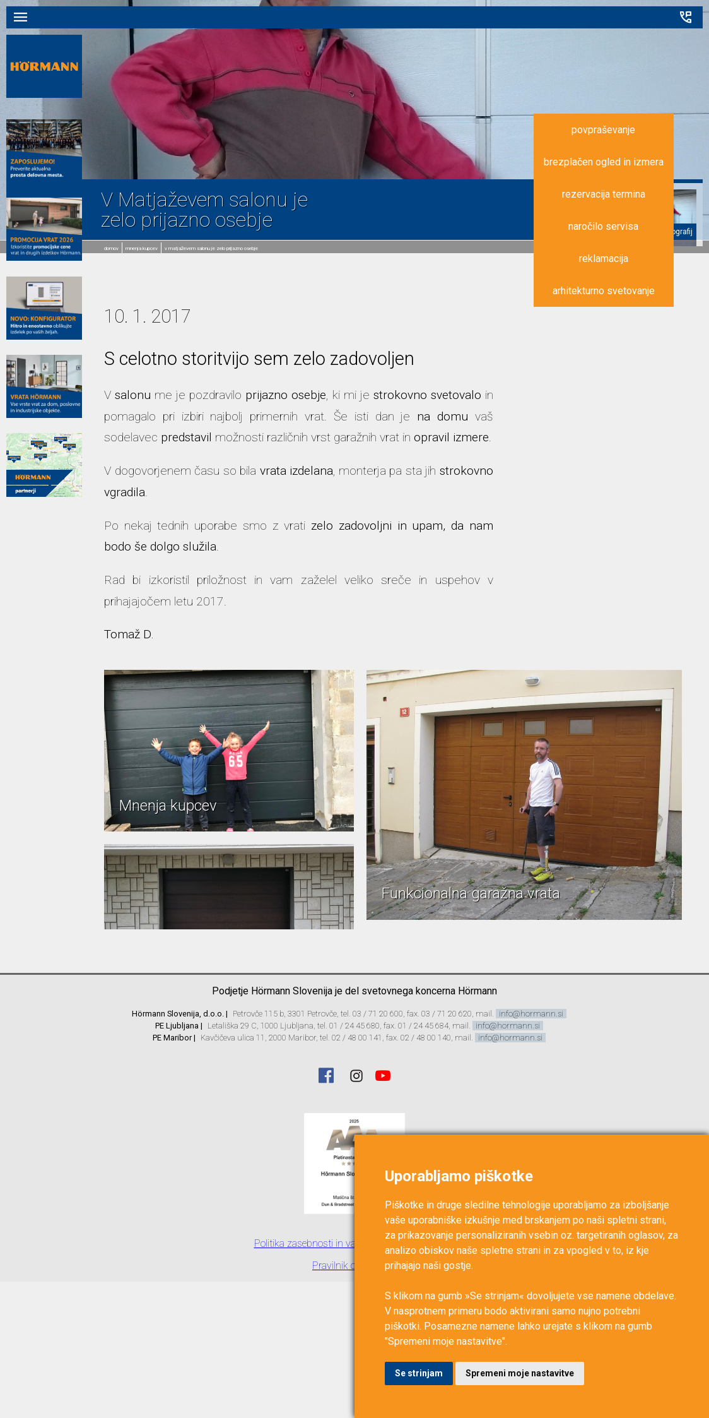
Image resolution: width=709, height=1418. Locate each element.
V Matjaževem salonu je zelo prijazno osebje (211, 248)
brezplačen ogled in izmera (604, 162)
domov (111, 248)
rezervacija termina (603, 194)
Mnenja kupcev (142, 248)
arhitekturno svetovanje (604, 291)
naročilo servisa (603, 226)
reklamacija (603, 259)
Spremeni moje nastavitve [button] (520, 1373)
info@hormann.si (531, 1013)
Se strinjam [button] (419, 1373)
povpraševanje (603, 130)
